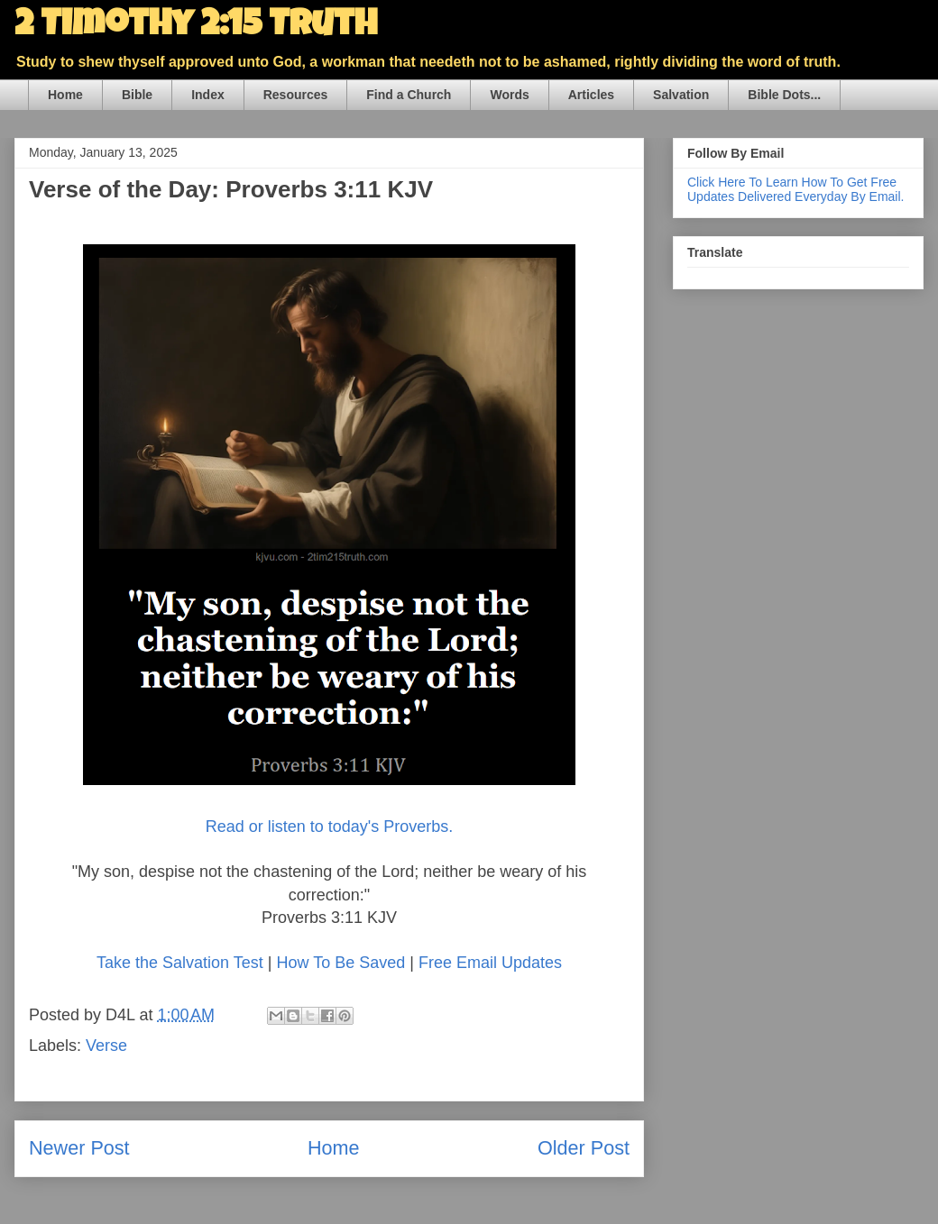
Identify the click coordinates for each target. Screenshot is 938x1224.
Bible (137, 94)
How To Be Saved (340, 963)
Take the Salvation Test (180, 963)
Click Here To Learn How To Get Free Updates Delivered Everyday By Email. (795, 189)
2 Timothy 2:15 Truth (195, 27)
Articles (591, 94)
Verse (106, 1046)
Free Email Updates (490, 963)
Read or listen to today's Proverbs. (330, 827)
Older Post (584, 1148)
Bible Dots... (784, 94)
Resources (295, 94)
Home (65, 94)
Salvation (681, 94)
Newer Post (79, 1148)
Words (509, 94)
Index (208, 94)
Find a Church (408, 94)
